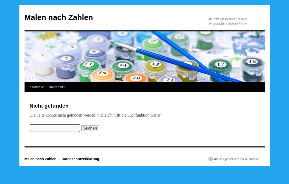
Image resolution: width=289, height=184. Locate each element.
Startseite (37, 87)
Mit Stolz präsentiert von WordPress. (236, 159)
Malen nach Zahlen (59, 17)
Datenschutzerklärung (80, 159)
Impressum (57, 87)
